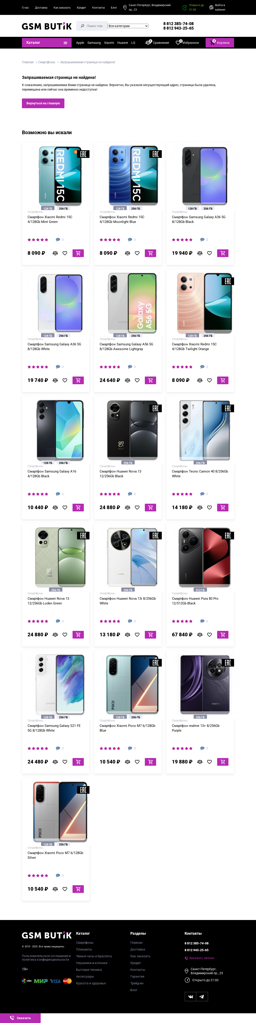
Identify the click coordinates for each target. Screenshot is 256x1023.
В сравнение (56, 253)
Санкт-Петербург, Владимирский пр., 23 (150, 7)
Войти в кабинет (220, 7)
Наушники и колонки (91, 963)
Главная (27, 62)
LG (133, 42)
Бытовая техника (89, 969)
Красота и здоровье (91, 983)
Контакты (98, 7)
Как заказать (62, 7)
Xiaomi (109, 42)
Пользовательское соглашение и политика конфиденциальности (46, 957)
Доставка (41, 7)
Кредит (81, 7)
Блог (114, 7)
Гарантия (137, 976)
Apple (80, 42)
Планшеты (84, 949)
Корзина (220, 42)
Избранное (187, 42)
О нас (25, 7)
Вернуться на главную (43, 103)
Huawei (122, 42)
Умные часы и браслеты (94, 956)
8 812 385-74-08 (178, 23)
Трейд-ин (136, 983)
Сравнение (157, 42)
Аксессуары (85, 976)
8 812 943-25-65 (178, 28)
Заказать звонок (201, 958)
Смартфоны (46, 62)
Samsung (94, 42)
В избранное (66, 253)
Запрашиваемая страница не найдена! (87, 62)
